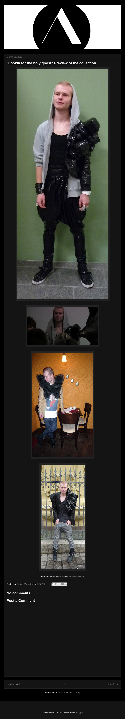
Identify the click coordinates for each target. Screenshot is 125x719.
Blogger (79, 712)
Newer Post (13, 684)
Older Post (112, 684)
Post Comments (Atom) (69, 692)
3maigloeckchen (76, 576)
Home (63, 684)
